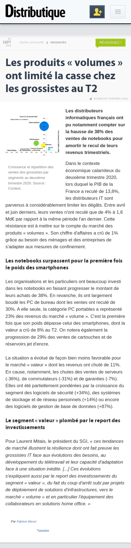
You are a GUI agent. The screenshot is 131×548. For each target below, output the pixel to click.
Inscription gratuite (97, 11)
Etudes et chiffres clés (110, 98)
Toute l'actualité (31, 42)
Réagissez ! (110, 42)
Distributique (35, 12)
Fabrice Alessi (26, 521)
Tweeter (43, 531)
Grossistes (58, 42)
